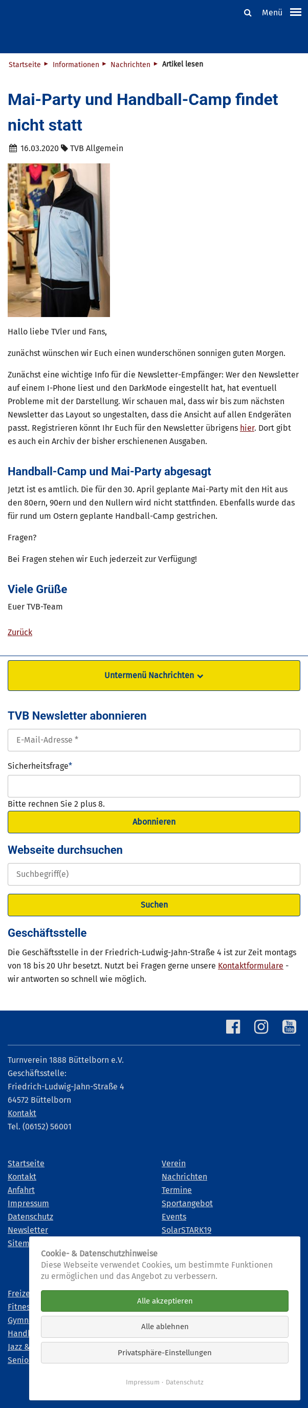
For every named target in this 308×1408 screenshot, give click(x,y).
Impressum (143, 1382)
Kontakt (22, 1113)
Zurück (20, 632)
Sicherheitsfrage (40, 765)
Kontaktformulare (250, 966)
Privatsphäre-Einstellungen (165, 1352)
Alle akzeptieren (165, 1301)
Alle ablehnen (165, 1326)
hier (247, 428)
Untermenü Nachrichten (149, 675)
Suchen (154, 905)
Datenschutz (185, 1382)
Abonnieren (154, 822)
